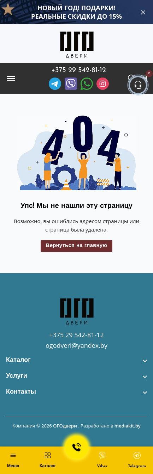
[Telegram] (55, 84)
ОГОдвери (65, 426)
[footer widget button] (76, 360)
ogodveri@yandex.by (76, 345)
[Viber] (71, 84)
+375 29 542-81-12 (78, 70)
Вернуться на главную (76, 245)
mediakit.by (127, 426)
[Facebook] (87, 84)
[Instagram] (102, 84)
